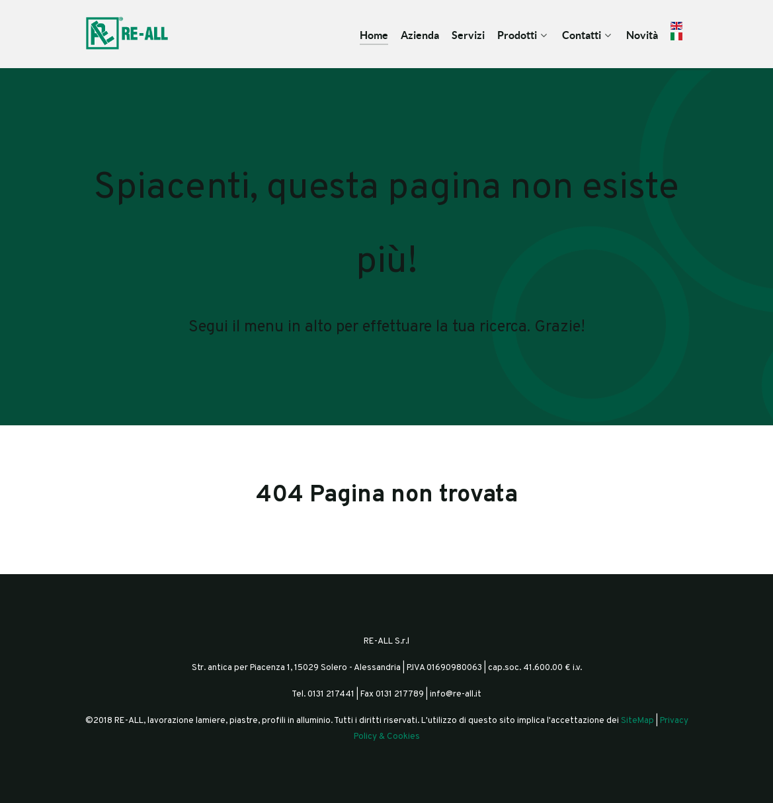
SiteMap (637, 720)
